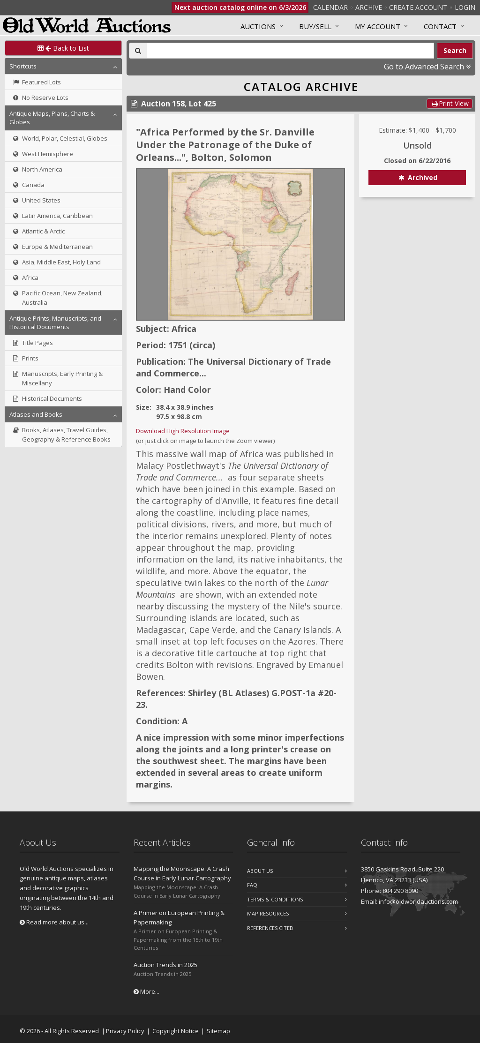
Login (465, 7)
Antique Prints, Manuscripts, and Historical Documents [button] (55, 322)
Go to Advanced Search (427, 66)
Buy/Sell (315, 26)
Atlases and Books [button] (35, 414)
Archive (368, 7)
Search (454, 50)
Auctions (258, 26)
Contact (440, 26)
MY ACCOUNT (377, 26)
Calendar (330, 7)
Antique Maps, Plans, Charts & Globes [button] (52, 117)
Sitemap (218, 1031)
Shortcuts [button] (23, 66)
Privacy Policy (125, 1031)
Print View (449, 103)
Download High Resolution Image (183, 431)
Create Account (418, 7)
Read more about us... (54, 922)
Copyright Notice (175, 1031)
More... (146, 991)
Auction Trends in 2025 (165, 964)
